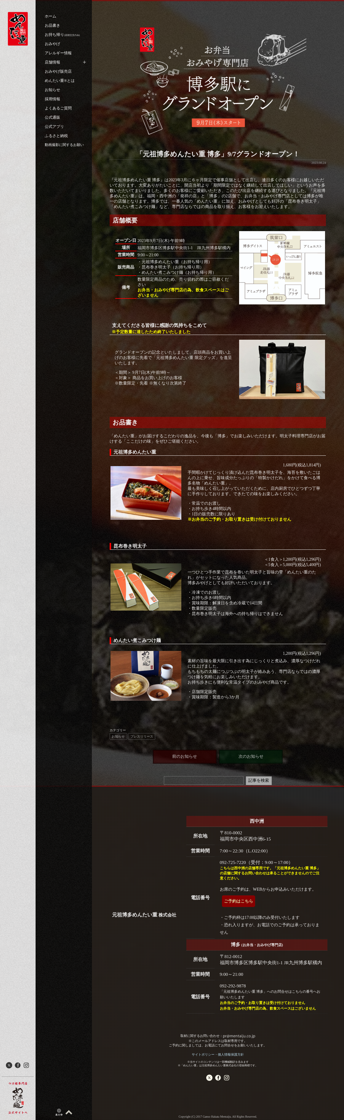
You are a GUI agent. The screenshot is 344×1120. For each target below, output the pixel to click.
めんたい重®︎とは (60, 80)
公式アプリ (54, 126)
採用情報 (52, 99)
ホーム (50, 16)
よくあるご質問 (58, 108)
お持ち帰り (62, 34)
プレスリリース (141, 736)
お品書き (52, 25)
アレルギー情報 (58, 53)
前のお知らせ (184, 756)
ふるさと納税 (56, 136)
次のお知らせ (251, 756)
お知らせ (52, 90)
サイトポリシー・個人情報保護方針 (218, 1054)
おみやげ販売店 (58, 71)
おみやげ (52, 44)
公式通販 (52, 117)
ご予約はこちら (238, 901)
